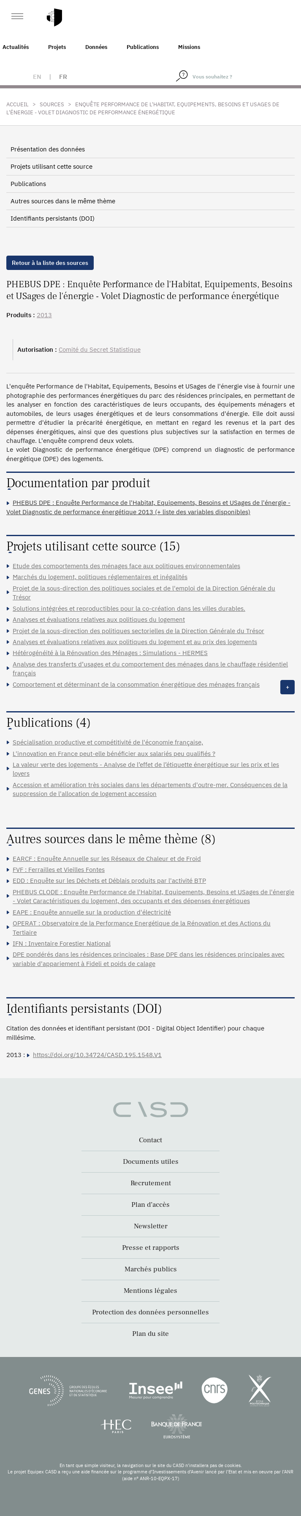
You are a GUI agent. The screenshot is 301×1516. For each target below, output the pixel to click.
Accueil (17, 104)
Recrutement (150, 1183)
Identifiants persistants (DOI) (53, 218)
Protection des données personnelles (150, 1312)
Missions (189, 47)
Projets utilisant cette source (51, 166)
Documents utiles (151, 1161)
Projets (57, 47)
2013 (44, 315)
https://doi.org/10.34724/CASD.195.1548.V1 (97, 1055)
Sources (52, 104)
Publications (143, 47)
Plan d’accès (150, 1204)
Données (96, 47)
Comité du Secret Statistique (100, 349)
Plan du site (150, 1333)
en (37, 77)
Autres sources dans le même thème (63, 201)
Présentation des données (48, 149)
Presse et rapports (150, 1247)
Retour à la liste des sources (50, 263)
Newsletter (151, 1226)
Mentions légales (150, 1290)
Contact (150, 1140)
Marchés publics (151, 1269)
